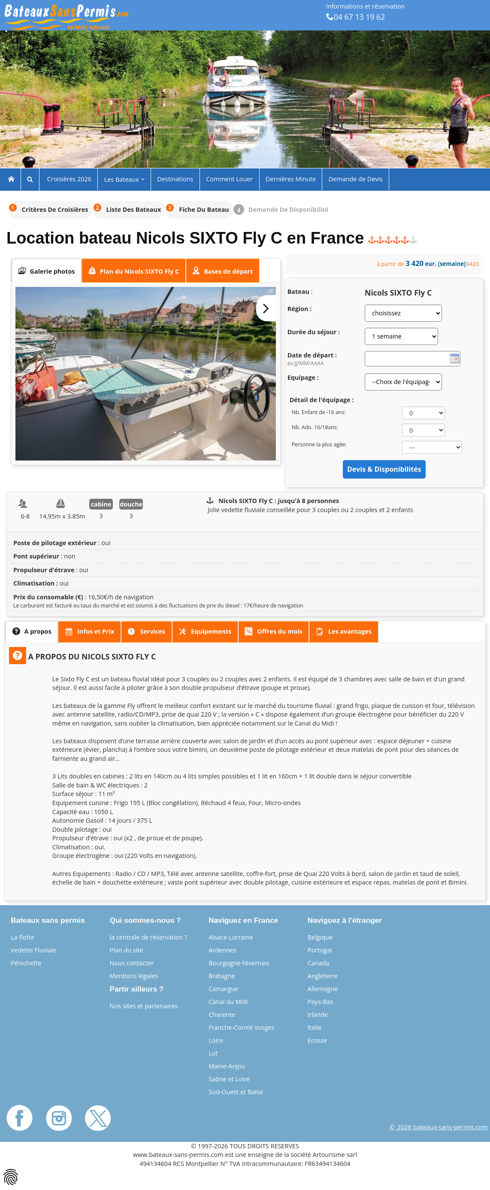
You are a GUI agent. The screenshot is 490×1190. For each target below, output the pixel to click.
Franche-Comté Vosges (241, 1027)
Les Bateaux (124, 179)
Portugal (320, 950)
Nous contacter (132, 963)
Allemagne (323, 989)
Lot (213, 1053)
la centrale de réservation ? (148, 937)
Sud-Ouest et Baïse (236, 1092)
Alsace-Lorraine (231, 937)
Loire (216, 1040)
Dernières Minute (291, 179)
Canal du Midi (228, 1002)
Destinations (175, 179)
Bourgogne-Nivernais (239, 963)
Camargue (223, 989)
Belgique (320, 937)
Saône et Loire (229, 1079)
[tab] (47, 271)
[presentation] (46, 270)
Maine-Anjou (227, 1066)
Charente (222, 1014)
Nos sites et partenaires (144, 1006)
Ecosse (317, 1040)
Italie (315, 1027)
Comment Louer (229, 179)
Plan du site (126, 950)
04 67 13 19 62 (355, 17)
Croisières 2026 (68, 179)
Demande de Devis (356, 179)
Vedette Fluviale (33, 950)
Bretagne (222, 976)
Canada (319, 963)
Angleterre (323, 976)
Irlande (318, 1014)
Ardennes (222, 950)
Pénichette (26, 963)
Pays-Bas (320, 1002)
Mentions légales (134, 976)
